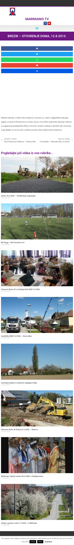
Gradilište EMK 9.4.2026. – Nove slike (16, 336)
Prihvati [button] (33, 541)
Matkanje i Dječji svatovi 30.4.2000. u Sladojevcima (22, 476)
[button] (37, 28)
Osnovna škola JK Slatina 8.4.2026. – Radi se (19, 429)
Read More (48, 542)
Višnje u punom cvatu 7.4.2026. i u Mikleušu (19, 523)
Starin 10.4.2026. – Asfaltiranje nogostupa (18, 196)
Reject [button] (40, 541)
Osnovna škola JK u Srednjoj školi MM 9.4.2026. (20, 289)
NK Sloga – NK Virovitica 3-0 (12, 242)
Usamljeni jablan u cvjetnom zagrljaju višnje (19, 383)
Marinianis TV (37, 19)
